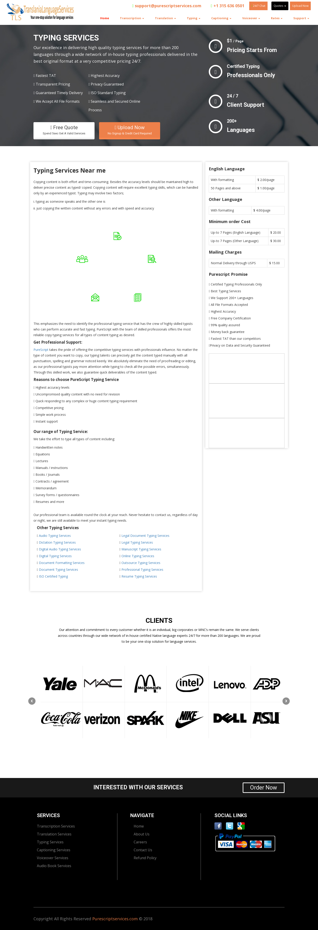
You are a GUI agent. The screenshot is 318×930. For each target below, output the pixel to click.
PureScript (40, 349)
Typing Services (50, 842)
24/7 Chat (258, 6)
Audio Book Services (54, 865)
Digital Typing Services (55, 556)
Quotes (280, 6)
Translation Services (54, 834)
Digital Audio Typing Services (60, 549)
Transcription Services (56, 826)
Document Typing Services (58, 569)
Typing (193, 18)
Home (104, 18)
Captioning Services (53, 849)
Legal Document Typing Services (145, 535)
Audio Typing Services (55, 535)
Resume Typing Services (139, 576)
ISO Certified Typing (53, 576)
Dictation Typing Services (57, 542)
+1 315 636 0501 (227, 5)
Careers (140, 842)
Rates (276, 18)
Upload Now (300, 6)
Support (301, 18)
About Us (142, 834)
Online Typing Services (137, 556)
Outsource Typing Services (140, 563)
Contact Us (143, 849)
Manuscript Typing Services (141, 549)
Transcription (132, 18)
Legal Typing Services (137, 542)
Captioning (221, 18)
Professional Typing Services (142, 569)
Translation (165, 18)
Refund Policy (145, 857)
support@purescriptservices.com (166, 5)
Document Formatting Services (62, 563)
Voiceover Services (52, 857)
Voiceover (251, 18)
